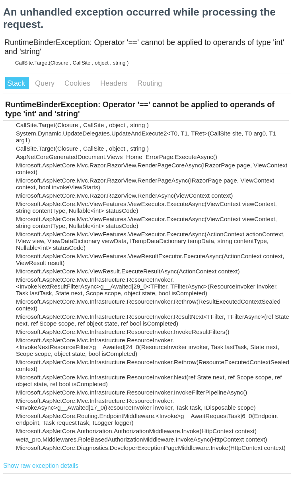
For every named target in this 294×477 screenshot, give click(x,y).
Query (45, 83)
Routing (149, 83)
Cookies (78, 83)
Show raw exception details (40, 465)
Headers (114, 83)
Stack (17, 83)
